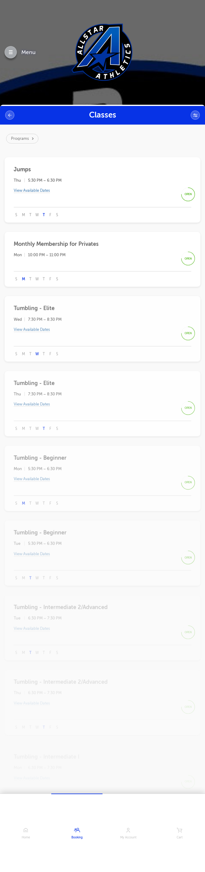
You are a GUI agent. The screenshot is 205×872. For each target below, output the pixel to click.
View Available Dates (32, 191)
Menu (28, 52)
